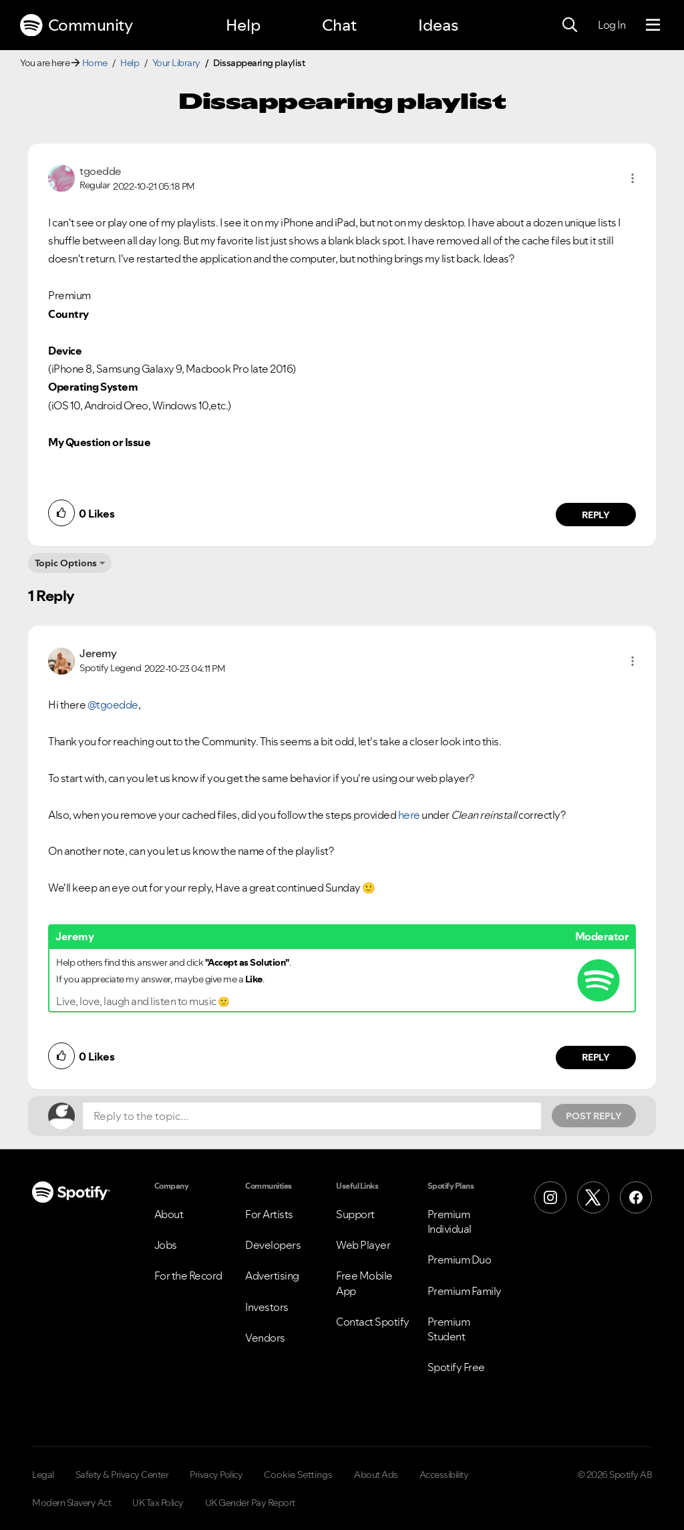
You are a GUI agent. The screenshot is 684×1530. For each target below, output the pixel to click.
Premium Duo (460, 1259)
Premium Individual (450, 1221)
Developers (273, 1244)
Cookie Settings (298, 1475)
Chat (339, 25)
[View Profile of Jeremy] (97, 653)
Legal (43, 1475)
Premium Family (465, 1291)
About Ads (376, 1475)
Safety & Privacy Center (122, 1475)
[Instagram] (550, 1197)
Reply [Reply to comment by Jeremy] (596, 1057)
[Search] (569, 25)
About (169, 1214)
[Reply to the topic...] (312, 1116)
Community (76, 25)
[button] (633, 178)
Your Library (176, 62)
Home (95, 62)
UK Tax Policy (158, 1503)
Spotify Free (456, 1367)
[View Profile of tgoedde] (100, 171)
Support (355, 1214)
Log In (611, 24)
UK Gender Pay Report (250, 1503)
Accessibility (444, 1475)
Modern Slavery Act (71, 1503)
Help (243, 25)
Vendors (265, 1337)
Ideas (438, 25)
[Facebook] (636, 1197)
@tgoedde (113, 704)
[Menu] (653, 25)
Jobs (165, 1244)
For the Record (188, 1275)
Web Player (363, 1244)
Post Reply (594, 1116)
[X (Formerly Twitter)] (593, 1197)
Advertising (272, 1275)
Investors (267, 1307)
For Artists (269, 1214)
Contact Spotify (372, 1321)
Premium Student (449, 1329)
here (409, 814)
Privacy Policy (216, 1475)
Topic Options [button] (66, 563)
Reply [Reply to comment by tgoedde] (596, 515)
